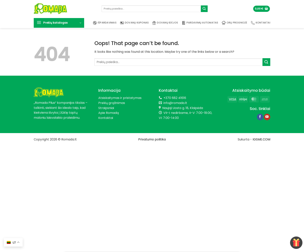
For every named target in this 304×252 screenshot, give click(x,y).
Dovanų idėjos (165, 23)
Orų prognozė (234, 23)
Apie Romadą (108, 113)
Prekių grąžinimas (111, 103)
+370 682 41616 (174, 98)
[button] (261, 9)
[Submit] (204, 8)
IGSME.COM (261, 139)
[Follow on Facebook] (260, 117)
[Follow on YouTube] (267, 117)
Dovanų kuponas (134, 23)
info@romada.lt (174, 103)
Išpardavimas (105, 23)
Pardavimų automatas (200, 23)
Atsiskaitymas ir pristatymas (120, 98)
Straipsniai (106, 108)
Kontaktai (260, 23)
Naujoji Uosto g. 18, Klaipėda (182, 108)
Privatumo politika (152, 139)
